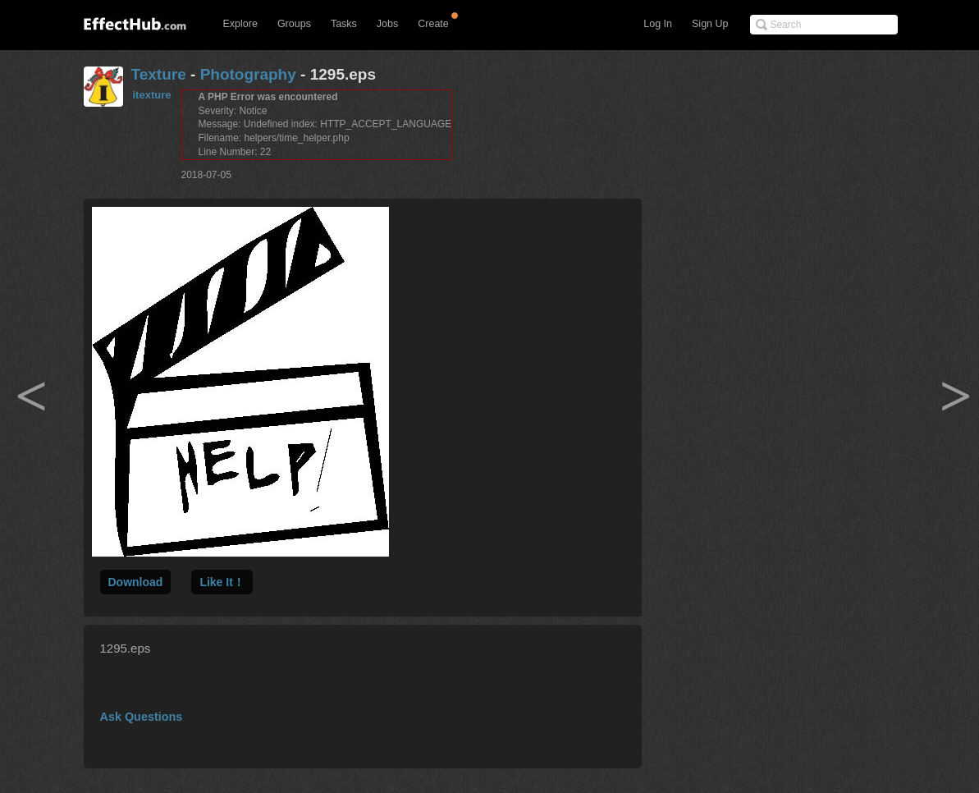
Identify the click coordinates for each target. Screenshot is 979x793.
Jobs (387, 24)
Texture (158, 74)
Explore (240, 24)
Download (135, 582)
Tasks (344, 24)
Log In (657, 24)
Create (433, 24)
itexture (152, 95)
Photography (248, 74)
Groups (294, 24)
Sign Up (710, 24)
